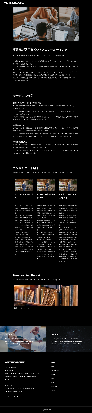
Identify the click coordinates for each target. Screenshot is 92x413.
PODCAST (54, 386)
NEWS (53, 382)
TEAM (52, 378)
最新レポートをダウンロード (23, 308)
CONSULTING (55, 370)
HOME (53, 366)
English (53, 390)
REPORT (53, 374)
